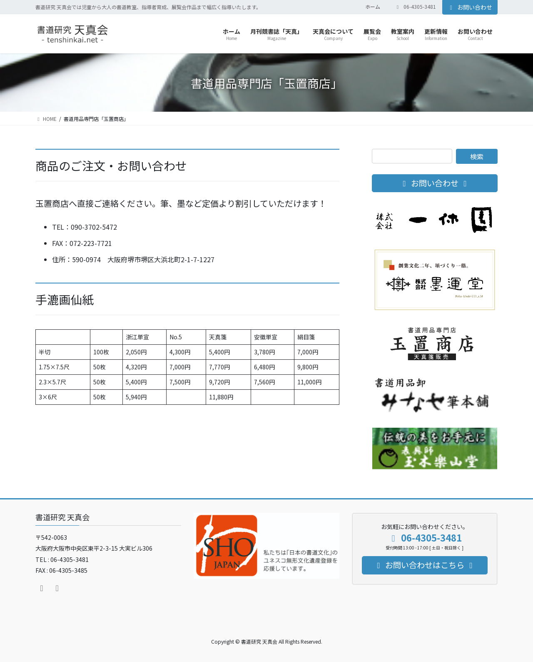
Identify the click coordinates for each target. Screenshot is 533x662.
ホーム (372, 6)
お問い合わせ (470, 7)
